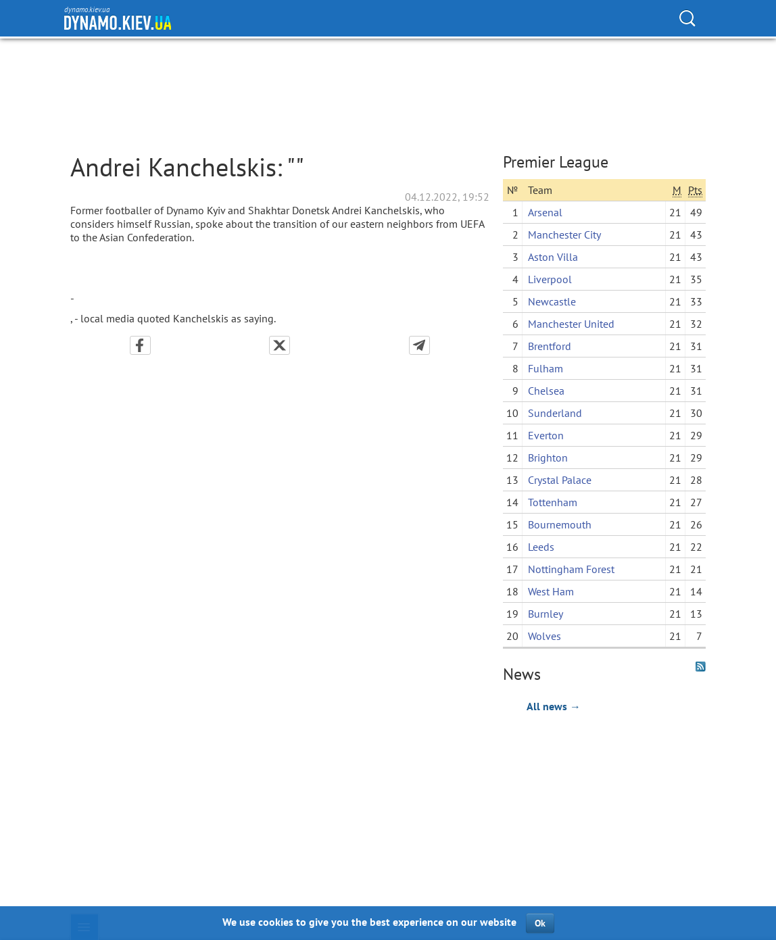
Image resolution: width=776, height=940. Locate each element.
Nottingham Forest (571, 569)
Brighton (548, 457)
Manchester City (564, 234)
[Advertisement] (604, 805)
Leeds (541, 546)
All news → (554, 706)
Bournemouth (559, 524)
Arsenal (545, 212)
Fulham (545, 368)
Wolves (544, 636)
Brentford (549, 346)
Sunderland (555, 413)
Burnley (545, 613)
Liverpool (550, 279)
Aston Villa (553, 257)
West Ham (551, 591)
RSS (701, 667)
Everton (546, 435)
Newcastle (552, 301)
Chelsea (546, 390)
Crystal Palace (559, 480)
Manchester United (571, 323)
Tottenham (552, 502)
